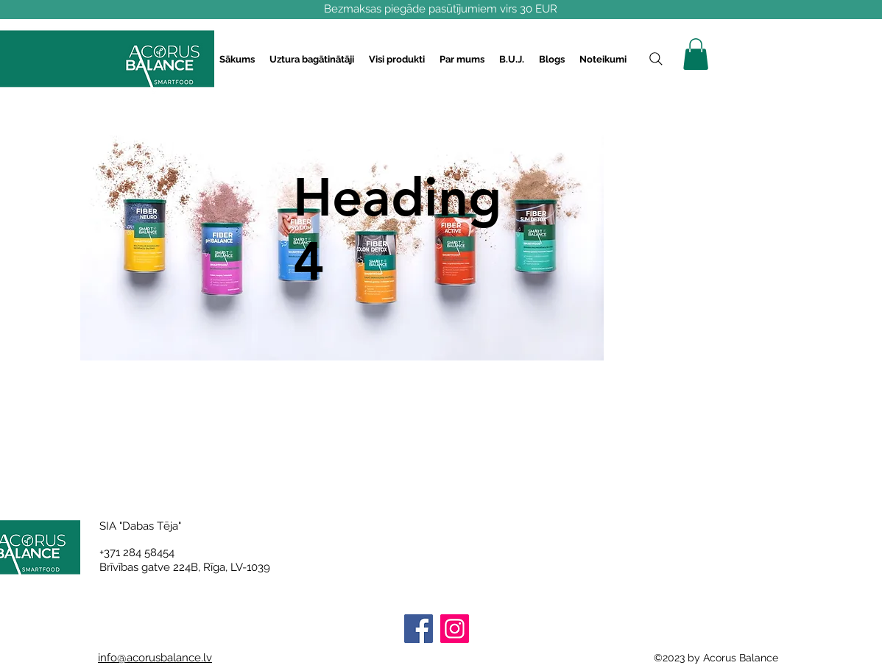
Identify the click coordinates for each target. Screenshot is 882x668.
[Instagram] (454, 628)
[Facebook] (418, 628)
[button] (311, 59)
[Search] (656, 58)
